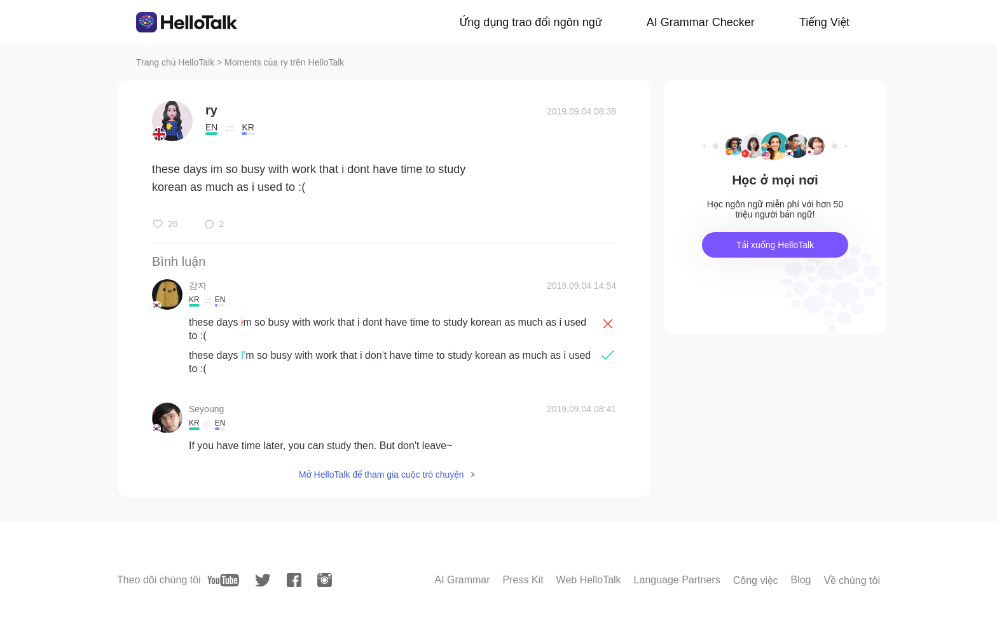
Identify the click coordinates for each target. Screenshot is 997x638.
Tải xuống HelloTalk (775, 245)
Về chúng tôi (851, 580)
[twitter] (263, 580)
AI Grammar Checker (701, 22)
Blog (800, 579)
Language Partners (677, 579)
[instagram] (324, 580)
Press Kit (523, 579)
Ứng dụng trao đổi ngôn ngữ (531, 22)
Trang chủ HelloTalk (176, 62)
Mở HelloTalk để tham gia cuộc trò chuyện (381, 474)
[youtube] (223, 580)
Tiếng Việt (824, 22)
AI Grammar (462, 579)
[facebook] (294, 580)
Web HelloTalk (588, 579)
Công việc (755, 580)
